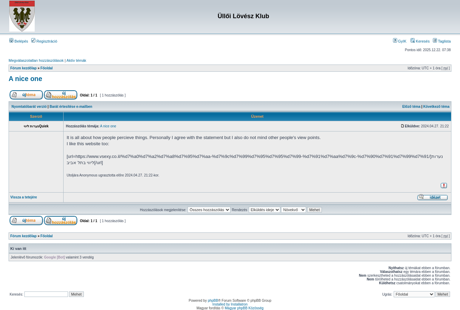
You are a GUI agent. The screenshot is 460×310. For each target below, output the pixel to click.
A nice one (25, 78)
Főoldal (47, 68)
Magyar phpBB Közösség (244, 308)
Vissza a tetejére (23, 197)
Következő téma (436, 106)
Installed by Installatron (229, 304)
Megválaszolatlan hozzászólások (36, 60)
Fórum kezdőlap (23, 68)
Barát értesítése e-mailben (70, 106)
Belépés (18, 41)
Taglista (442, 41)
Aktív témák (76, 60)
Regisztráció (44, 41)
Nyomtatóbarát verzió (29, 106)
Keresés (420, 41)
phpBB (213, 300)
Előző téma (411, 106)
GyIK (400, 41)
